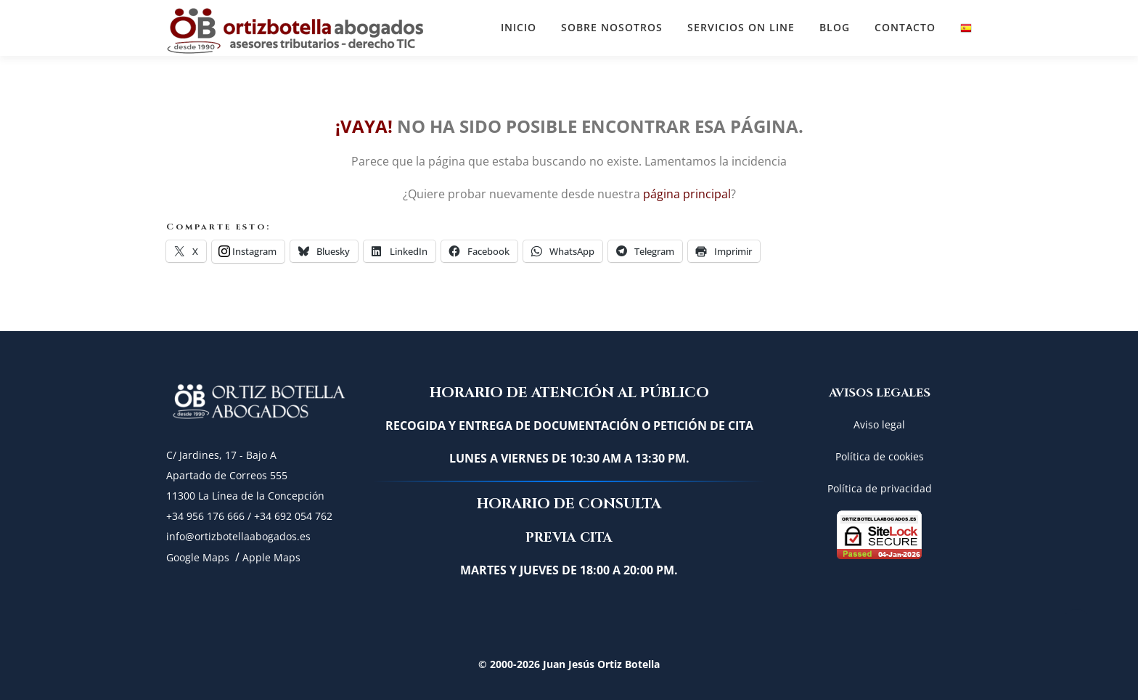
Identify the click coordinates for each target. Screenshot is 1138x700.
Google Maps (197, 557)
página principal (687, 194)
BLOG (834, 27)
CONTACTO (905, 27)
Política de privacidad (879, 488)
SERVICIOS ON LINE (741, 27)
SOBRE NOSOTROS (612, 27)
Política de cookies (879, 456)
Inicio (518, 27)
